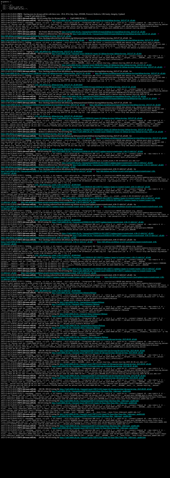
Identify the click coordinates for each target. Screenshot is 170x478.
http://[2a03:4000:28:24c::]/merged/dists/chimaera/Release (74, 317)
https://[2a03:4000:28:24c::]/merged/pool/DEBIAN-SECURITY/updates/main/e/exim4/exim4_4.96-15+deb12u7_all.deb (98, 241)
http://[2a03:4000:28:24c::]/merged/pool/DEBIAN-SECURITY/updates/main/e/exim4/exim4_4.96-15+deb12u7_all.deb (97, 164)
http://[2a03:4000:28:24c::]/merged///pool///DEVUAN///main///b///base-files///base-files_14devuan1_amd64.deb (94, 438)
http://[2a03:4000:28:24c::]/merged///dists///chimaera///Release (76, 330)
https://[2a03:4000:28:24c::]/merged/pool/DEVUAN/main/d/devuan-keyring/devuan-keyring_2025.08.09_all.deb (95, 398)
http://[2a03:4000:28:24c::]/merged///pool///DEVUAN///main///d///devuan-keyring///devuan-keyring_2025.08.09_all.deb (97, 383)
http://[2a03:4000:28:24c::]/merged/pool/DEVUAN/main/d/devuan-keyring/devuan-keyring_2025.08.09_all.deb (94, 368)
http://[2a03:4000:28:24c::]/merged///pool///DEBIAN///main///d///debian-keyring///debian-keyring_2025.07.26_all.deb (97, 59)
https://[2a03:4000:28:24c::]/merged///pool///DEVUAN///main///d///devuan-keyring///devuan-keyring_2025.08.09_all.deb (98, 410)
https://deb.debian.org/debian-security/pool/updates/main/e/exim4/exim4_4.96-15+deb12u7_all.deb (38, 258)
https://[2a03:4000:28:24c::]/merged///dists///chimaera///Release (76, 355)
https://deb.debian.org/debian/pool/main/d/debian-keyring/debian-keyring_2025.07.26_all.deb (36, 109)
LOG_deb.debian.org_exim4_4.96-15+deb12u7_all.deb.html (58, 201)
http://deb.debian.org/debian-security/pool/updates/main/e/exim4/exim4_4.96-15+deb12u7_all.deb (38, 181)
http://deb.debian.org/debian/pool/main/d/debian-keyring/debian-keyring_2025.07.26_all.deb (36, 39)
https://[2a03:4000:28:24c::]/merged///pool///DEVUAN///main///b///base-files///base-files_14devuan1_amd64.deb (95, 465)
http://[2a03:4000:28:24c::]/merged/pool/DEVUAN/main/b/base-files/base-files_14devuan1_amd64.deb (91, 425)
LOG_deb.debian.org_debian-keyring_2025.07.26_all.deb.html (59, 56)
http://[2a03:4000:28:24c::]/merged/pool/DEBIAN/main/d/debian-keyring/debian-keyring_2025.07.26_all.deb (93, 23)
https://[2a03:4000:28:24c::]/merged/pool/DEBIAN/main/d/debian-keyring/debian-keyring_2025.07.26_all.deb (94, 95)
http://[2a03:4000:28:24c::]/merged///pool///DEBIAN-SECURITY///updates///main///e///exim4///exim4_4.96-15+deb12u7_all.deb (101, 203)
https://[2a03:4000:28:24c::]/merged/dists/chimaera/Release (74, 342)
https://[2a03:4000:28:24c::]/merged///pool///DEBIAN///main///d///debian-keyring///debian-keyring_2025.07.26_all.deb (97, 128)
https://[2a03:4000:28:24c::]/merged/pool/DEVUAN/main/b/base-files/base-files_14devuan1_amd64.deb (92, 453)
